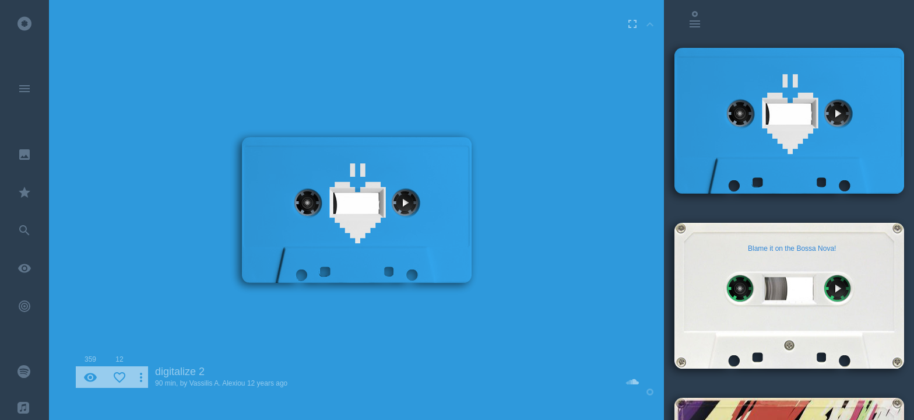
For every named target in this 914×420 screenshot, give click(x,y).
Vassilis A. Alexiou (217, 383)
